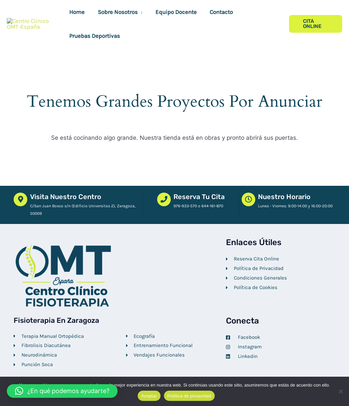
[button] (137, 12)
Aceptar (149, 396)
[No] (340, 391)
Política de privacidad (189, 396)
